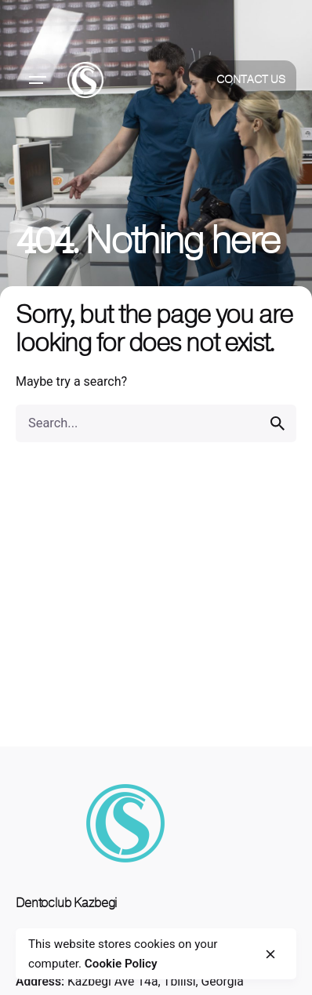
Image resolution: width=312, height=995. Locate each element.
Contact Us (250, 79)
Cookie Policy (121, 964)
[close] (270, 954)
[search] (277, 423)
